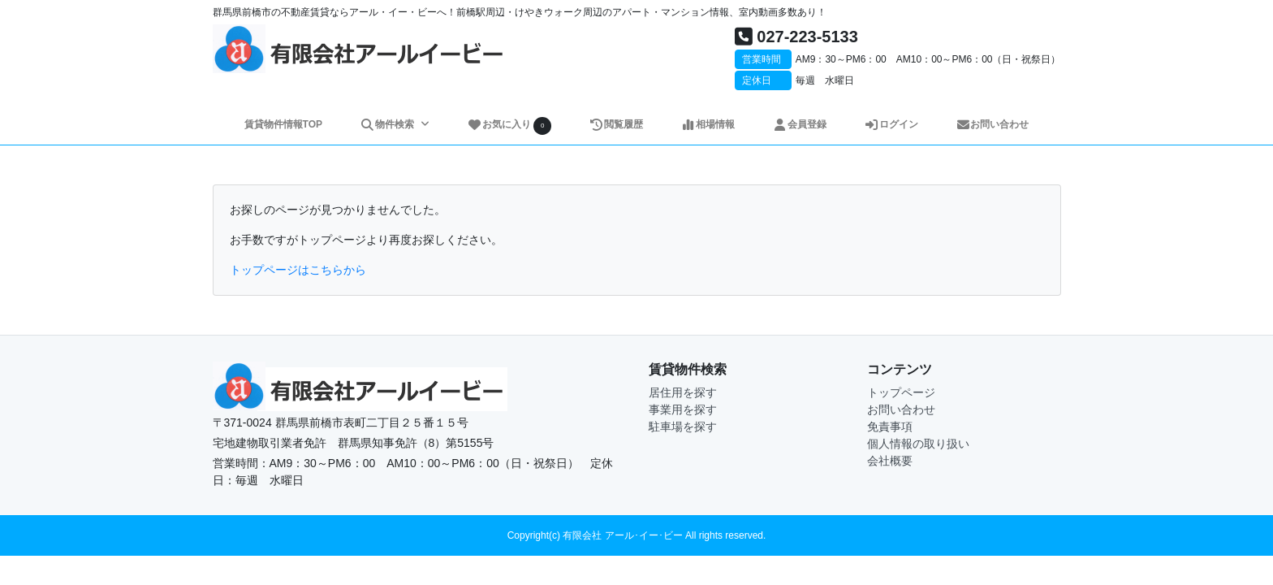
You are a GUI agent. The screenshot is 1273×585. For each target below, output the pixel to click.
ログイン (891, 124)
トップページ (901, 392)
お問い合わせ (992, 124)
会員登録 (799, 124)
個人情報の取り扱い (918, 443)
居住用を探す (683, 392)
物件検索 (388, 124)
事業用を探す (683, 409)
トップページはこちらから (298, 269)
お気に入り (509, 125)
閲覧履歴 (616, 124)
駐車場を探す (683, 426)
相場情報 (707, 124)
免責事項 (890, 426)
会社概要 (890, 460)
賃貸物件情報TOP (283, 124)
